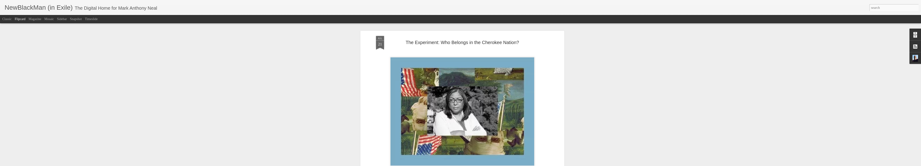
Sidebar (62, 19)
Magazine (35, 19)
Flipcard (20, 19)
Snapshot (76, 19)
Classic (7, 19)
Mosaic (49, 19)
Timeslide (91, 19)
